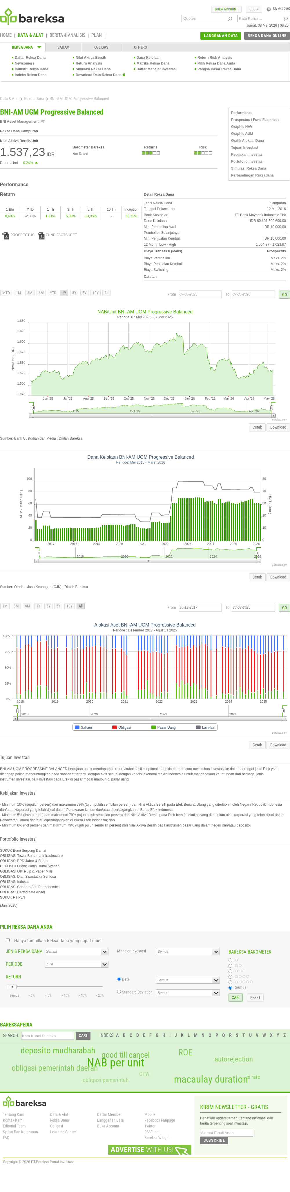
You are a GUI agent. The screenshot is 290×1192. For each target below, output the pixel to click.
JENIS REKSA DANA (24, 951)
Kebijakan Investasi (247, 155)
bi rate (253, 1077)
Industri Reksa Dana (31, 69)
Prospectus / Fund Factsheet (255, 120)
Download (278, 427)
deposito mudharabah (58, 1050)
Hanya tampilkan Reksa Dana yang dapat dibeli (58, 940)
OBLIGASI (102, 47)
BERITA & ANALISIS (67, 36)
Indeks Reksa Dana (30, 75)
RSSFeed (151, 1131)
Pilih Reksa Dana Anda (216, 63)
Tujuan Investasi (244, 148)
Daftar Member (109, 1114)
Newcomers (24, 63)
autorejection (234, 1059)
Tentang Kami (14, 1114)
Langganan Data (110, 1120)
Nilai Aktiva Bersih (91, 58)
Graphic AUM (242, 134)
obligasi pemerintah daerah (55, 1068)
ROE (185, 1052)
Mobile (149, 1114)
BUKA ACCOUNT (226, 9)
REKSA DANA (22, 47)
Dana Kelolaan (149, 58)
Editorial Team (14, 1126)
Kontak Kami (13, 1120)
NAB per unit (115, 1062)
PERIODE (14, 964)
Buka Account (108, 1126)
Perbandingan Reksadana (252, 175)
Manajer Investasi (131, 951)
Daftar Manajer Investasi (157, 69)
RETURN (13, 977)
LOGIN (254, 9)
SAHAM (63, 47)
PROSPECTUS (18, 235)
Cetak (257, 427)
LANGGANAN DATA (221, 35)
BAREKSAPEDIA (16, 1025)
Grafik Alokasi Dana (247, 141)
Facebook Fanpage (159, 1120)
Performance (241, 113)
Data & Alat (9, 98)
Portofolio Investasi (247, 161)
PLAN (96, 36)
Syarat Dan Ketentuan (20, 1131)
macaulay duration (211, 1079)
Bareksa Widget (157, 1137)
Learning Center (63, 1131)
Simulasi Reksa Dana (93, 69)
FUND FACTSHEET (57, 235)
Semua (240, 987)
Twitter (149, 1126)
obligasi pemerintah (106, 1080)
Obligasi (56, 1126)
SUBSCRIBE (214, 1140)
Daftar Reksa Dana (30, 58)
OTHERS (140, 47)
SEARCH (10, 1035)
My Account (278, 8)
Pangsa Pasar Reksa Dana (219, 69)
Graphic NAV (241, 127)
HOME (6, 36)
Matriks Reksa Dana (153, 63)
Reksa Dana (34, 98)
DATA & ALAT (31, 36)
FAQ (6, 1137)
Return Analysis (89, 63)
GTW (144, 1074)
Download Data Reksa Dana (99, 75)
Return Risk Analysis (214, 58)
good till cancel (126, 1055)
